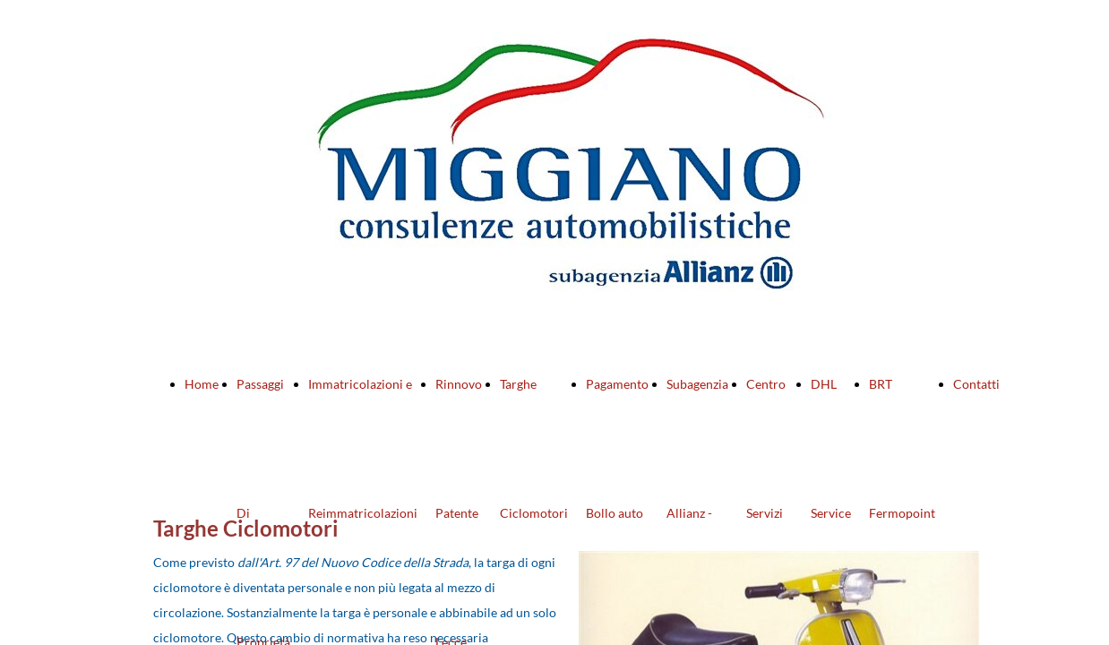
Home (202, 383)
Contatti (976, 383)
